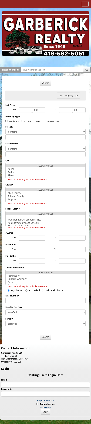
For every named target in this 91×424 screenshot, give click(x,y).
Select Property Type (68, 96)
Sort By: (9, 318)
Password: (6, 389)
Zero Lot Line (51, 121)
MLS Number (12, 295)
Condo (26, 121)
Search (45, 82)
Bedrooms (10, 244)
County (9, 184)
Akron (45, 175)
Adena (45, 169)
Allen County (45, 193)
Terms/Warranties (14, 267)
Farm (37, 121)
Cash (45, 282)
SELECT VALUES (45, 165)
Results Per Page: (14, 307)
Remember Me (45, 404)
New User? (45, 407)
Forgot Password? (45, 400)
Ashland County (45, 196)
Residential (12, 121)
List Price (10, 104)
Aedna (45, 172)
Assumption (45, 275)
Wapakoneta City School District (45, 219)
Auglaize (45, 199)
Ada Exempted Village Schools (45, 222)
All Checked (32, 290)
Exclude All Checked (53, 290)
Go (86, 69)
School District (12, 208)
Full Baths (10, 255)
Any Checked (15, 290)
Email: (4, 379)
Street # (9, 126)
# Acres (9, 232)
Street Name (11, 143)
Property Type (12, 116)
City (7, 160)
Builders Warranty (45, 279)
